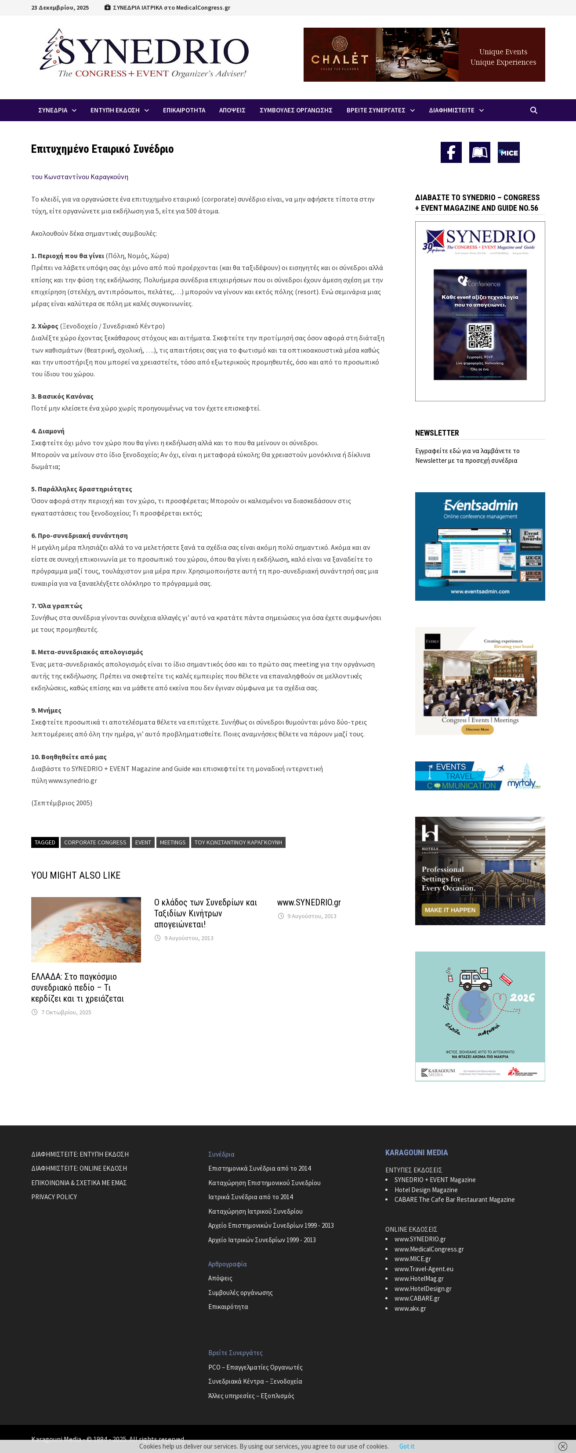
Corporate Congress (95, 842)
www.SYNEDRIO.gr (309, 902)
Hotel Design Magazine (426, 1190)
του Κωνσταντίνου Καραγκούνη (79, 176)
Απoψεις (232, 110)
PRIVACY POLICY (54, 1197)
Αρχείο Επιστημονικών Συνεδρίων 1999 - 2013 (271, 1225)
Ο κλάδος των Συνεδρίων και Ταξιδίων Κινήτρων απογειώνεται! (205, 913)
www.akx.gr (410, 1308)
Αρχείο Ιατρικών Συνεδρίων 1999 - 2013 (262, 1240)
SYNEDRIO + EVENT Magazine (435, 1179)
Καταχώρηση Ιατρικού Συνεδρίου (255, 1211)
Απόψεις (220, 1278)
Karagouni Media (57, 1439)
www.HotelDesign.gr (423, 1288)
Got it (407, 1446)
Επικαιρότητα (228, 1306)
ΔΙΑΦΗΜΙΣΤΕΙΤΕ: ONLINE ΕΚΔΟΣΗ (79, 1168)
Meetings (173, 842)
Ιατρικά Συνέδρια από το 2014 (250, 1197)
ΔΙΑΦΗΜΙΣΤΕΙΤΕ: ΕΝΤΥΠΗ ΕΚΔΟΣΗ (80, 1154)
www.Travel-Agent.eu (424, 1269)
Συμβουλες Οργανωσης (296, 110)
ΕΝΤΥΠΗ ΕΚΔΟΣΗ (115, 110)
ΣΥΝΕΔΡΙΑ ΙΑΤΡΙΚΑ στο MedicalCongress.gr (167, 7)
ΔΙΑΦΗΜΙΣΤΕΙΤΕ (452, 110)
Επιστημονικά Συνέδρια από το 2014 (259, 1168)
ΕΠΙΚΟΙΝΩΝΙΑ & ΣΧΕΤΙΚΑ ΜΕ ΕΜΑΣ (79, 1183)
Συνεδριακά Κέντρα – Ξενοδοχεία (255, 1381)
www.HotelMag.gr (419, 1278)
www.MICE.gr (413, 1259)
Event (143, 842)
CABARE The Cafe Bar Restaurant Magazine (455, 1199)
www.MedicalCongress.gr (429, 1249)
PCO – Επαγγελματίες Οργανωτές (255, 1367)
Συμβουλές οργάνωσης (240, 1292)
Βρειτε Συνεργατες (376, 110)
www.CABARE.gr (417, 1298)
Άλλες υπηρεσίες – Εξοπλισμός (251, 1396)
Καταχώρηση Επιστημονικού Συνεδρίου (264, 1183)
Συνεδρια (52, 110)
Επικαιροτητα (184, 110)
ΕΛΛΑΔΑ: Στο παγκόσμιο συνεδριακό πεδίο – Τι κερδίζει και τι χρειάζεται (77, 987)
